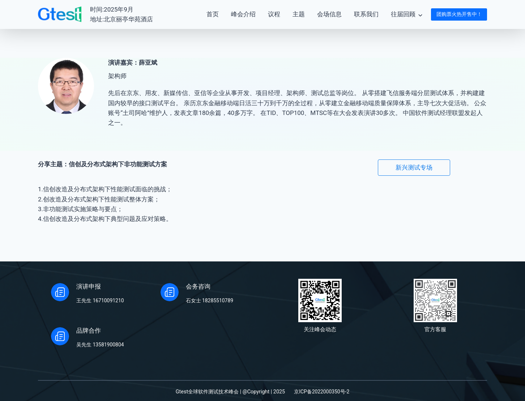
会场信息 (329, 14)
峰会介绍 (243, 14)
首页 (212, 14)
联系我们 (366, 14)
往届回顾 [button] (403, 14)
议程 (274, 14)
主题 (299, 14)
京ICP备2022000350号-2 (321, 392)
